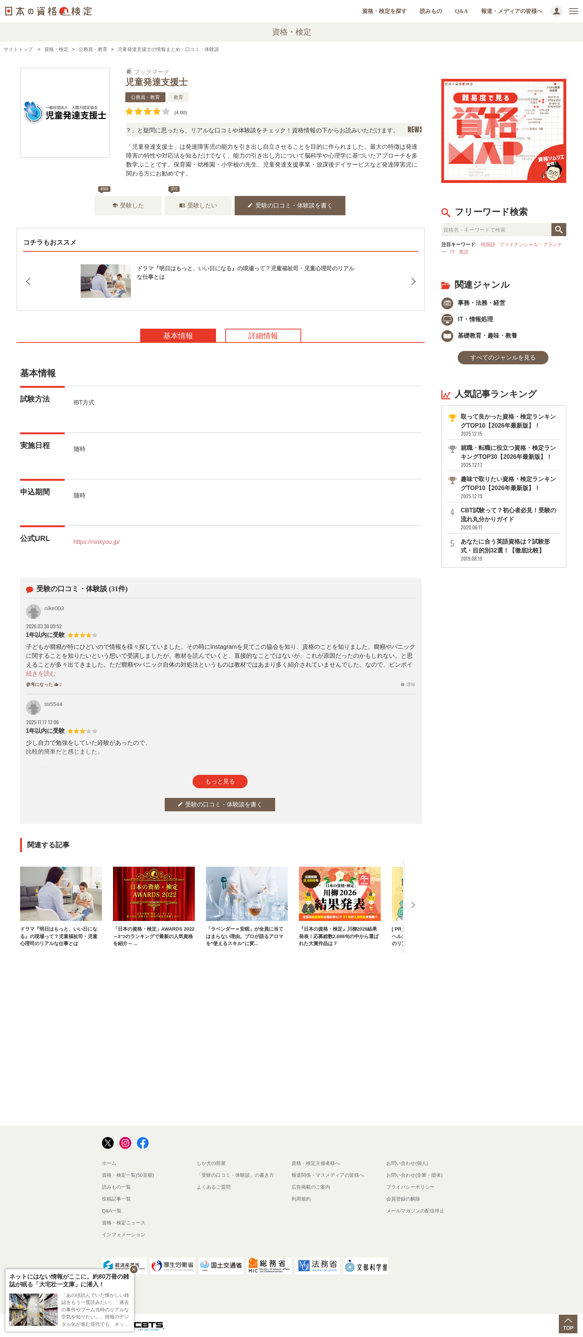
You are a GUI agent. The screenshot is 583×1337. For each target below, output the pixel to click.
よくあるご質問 (214, 1187)
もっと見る (220, 781)
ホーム (109, 1163)
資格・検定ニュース (123, 1222)
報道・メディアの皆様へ (511, 11)
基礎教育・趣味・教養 (479, 335)
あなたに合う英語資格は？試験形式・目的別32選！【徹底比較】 (510, 550)
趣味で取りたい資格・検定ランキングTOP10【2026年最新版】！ (510, 487)
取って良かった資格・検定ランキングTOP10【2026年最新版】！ (510, 425)
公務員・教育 (145, 97)
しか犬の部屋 (211, 1163)
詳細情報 (263, 336)
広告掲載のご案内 (311, 1187)
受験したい (198, 205)
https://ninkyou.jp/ (97, 542)
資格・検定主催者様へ (316, 1163)
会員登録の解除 (403, 1199)
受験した (128, 205)
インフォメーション (123, 1234)
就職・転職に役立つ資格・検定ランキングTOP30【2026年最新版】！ (510, 456)
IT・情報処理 (467, 319)
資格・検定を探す (384, 11)
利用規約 (301, 1199)
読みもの (431, 11)
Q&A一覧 (112, 1211)
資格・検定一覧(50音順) (128, 1175)
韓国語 (488, 244)
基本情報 (178, 336)
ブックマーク (148, 72)
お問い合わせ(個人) (407, 1163)
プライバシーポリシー (410, 1187)
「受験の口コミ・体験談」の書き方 (235, 1175)
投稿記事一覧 (116, 1199)
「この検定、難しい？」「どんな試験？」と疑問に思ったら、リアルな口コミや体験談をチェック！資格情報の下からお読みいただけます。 (233, 130)
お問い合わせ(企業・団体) (414, 1175)
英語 (463, 252)
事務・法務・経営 (473, 303)
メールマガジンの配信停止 (415, 1211)
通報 (407, 684)
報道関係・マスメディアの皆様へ (328, 1175)
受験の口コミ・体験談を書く (290, 205)
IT (452, 252)
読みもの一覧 (116, 1187)
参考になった (44, 684)
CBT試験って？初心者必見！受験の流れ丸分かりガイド (510, 519)
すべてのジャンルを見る (503, 357)
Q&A (461, 11)
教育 (178, 97)
